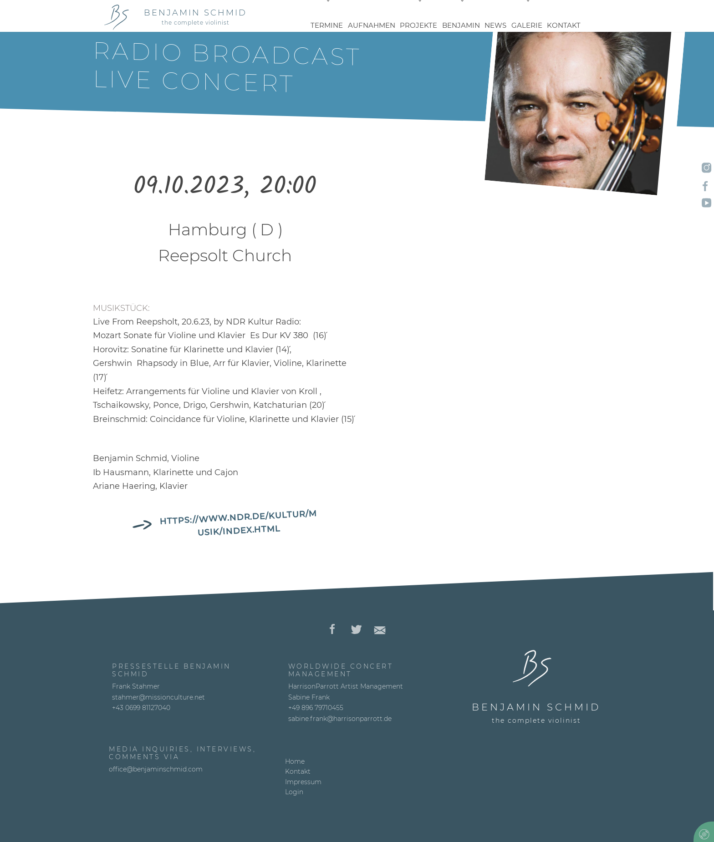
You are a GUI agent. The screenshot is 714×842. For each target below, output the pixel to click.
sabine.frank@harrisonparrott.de (340, 719)
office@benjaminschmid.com (156, 769)
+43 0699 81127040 (141, 708)
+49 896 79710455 (315, 708)
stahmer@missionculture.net (158, 697)
